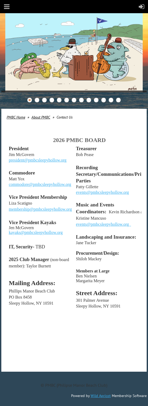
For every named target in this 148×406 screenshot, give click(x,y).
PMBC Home (16, 117)
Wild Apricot (101, 395)
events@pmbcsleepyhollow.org (102, 192)
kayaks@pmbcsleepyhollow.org (36, 232)
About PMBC (40, 117)
